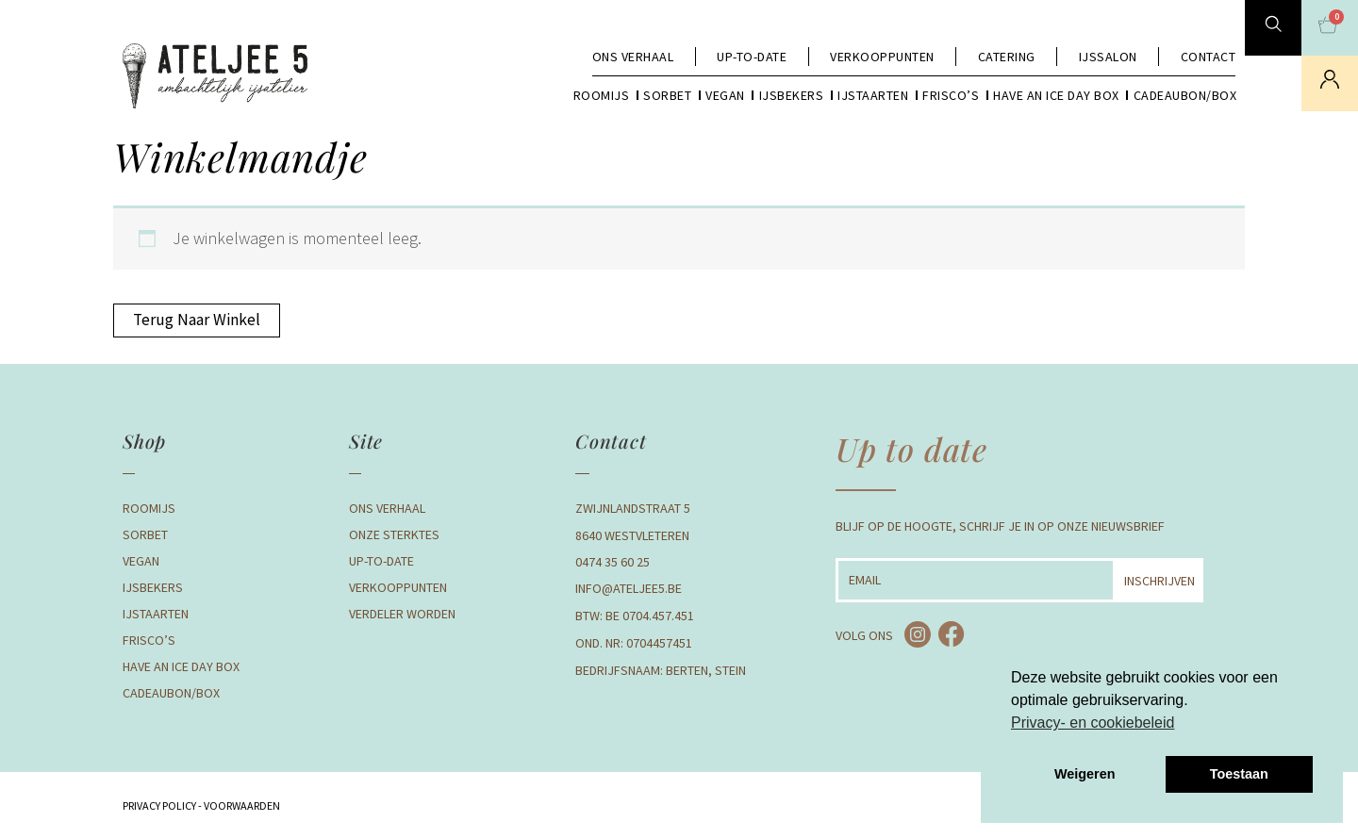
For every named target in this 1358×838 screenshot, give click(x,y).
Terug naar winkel (197, 320)
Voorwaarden (241, 806)
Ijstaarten (872, 95)
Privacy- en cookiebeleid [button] (1092, 723)
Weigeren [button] (1085, 773)
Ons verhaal (633, 56)
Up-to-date (752, 56)
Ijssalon (1108, 56)
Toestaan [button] (1239, 773)
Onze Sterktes (394, 535)
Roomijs (601, 95)
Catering (1006, 56)
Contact (1208, 56)
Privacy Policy (159, 806)
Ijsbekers (791, 95)
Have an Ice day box (1056, 95)
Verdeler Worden (402, 614)
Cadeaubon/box (1185, 95)
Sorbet (667, 95)
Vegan (725, 95)
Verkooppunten (882, 56)
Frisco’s (950, 95)
